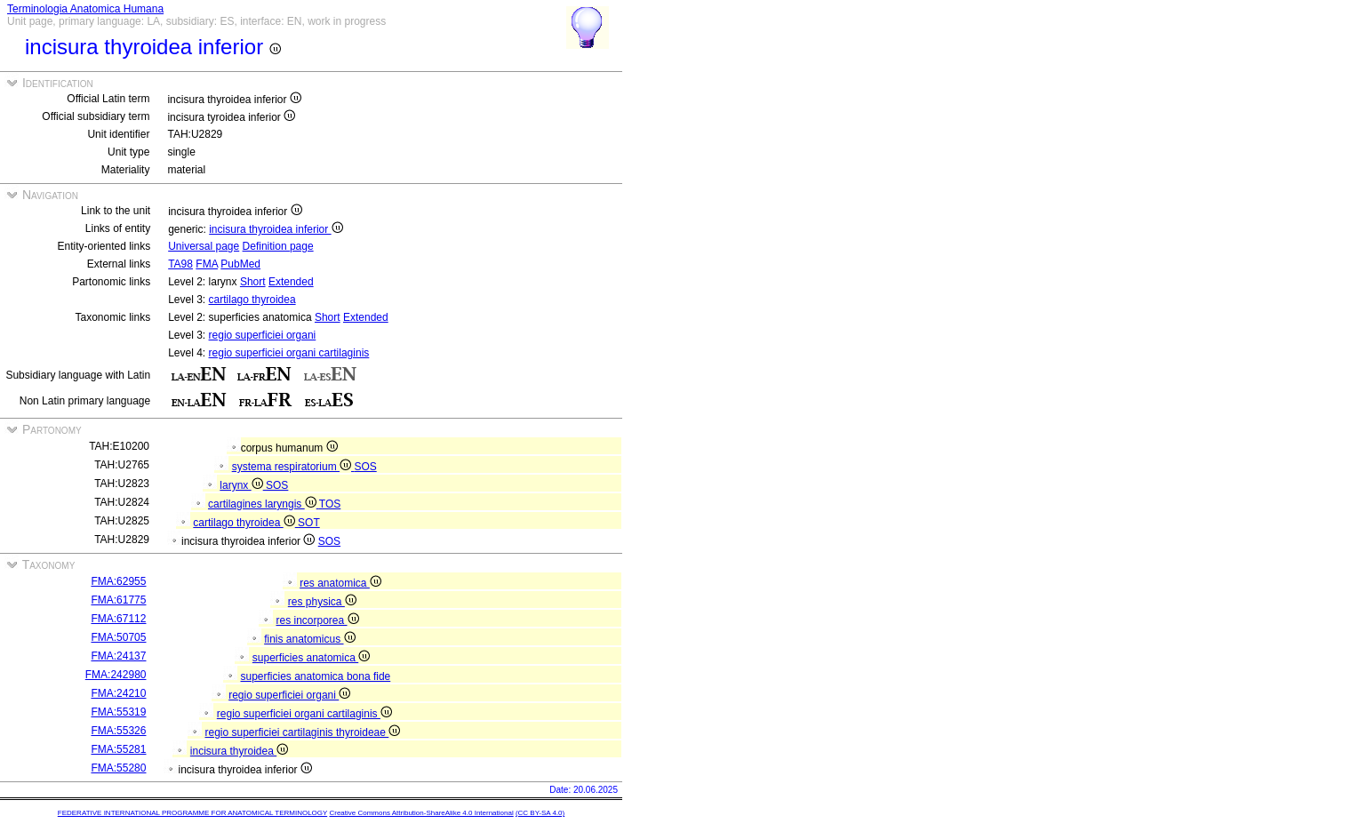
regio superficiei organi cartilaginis (289, 353)
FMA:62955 (118, 581)
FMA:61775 (118, 600)
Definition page (278, 246)
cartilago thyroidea (252, 299)
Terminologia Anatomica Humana (85, 9)
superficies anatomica (311, 658)
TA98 (180, 264)
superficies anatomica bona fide (315, 676)
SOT (309, 522)
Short (253, 282)
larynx (243, 485)
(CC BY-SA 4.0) (540, 813)
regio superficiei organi (262, 335)
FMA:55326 (118, 730)
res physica (322, 602)
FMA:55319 (118, 712)
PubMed (240, 264)
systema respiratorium (293, 466)
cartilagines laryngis (263, 504)
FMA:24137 (118, 656)
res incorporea (317, 620)
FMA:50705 (118, 637)
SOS (365, 466)
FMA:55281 (118, 749)
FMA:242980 (116, 674)
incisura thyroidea (239, 751)
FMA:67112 (118, 618)
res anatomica (340, 583)
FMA (207, 264)
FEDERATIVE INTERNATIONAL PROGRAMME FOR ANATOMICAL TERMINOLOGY (192, 813)
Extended (291, 282)
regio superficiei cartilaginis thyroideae (302, 732)
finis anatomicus (309, 639)
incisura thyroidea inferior (275, 229)
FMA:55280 (118, 768)
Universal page (203, 246)
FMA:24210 (118, 693)
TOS (329, 504)
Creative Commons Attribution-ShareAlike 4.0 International (421, 813)
